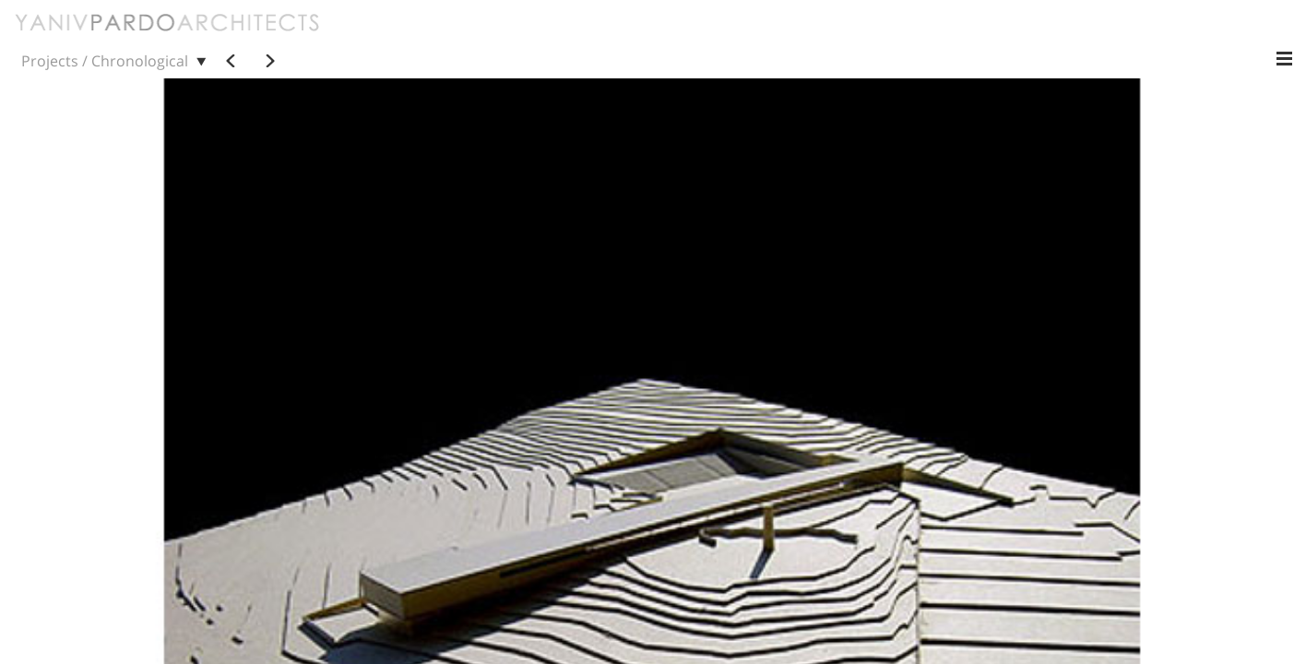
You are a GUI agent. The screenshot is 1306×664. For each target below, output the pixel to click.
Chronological (678, 35)
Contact (557, 35)
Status (1047, 35)
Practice (482, 35)
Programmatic (897, 35)
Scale (984, 35)
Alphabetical (787, 35)
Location (1120, 35)
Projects (407, 35)
